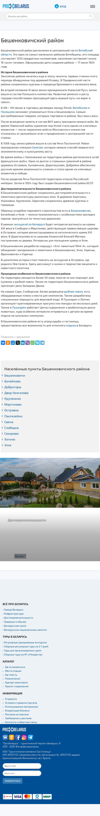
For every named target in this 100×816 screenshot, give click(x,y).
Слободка (11, 428)
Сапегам (37, 147)
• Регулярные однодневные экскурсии (25, 642)
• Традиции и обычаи (14, 621)
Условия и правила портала (21, 702)
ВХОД (63, 6)
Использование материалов (21, 706)
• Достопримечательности (18, 617)
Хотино (9, 439)
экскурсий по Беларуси (29, 224)
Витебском (80, 107)
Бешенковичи (14, 375)
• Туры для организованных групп (22, 650)
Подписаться (12, 780)
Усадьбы (21, 502)
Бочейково (12, 381)
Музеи (20, 556)
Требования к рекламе (18, 718)
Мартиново (12, 404)
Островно (11, 410)
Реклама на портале (17, 714)
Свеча (8, 422)
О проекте (11, 698)
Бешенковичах (81, 210)
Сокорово (11, 433)
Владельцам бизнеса (17, 710)
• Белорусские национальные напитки (25, 629)
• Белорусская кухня (14, 625)
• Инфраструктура (13, 613)
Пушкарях (19, 307)
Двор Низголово (16, 393)
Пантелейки (13, 416)
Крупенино (12, 398)
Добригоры (12, 387)
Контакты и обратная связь (21, 722)
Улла (7, 445)
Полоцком (8, 111)
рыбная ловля (73, 291)
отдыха (71, 325)
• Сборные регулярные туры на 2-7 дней (25, 646)
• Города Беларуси (13, 609)
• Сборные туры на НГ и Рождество (22, 654)
